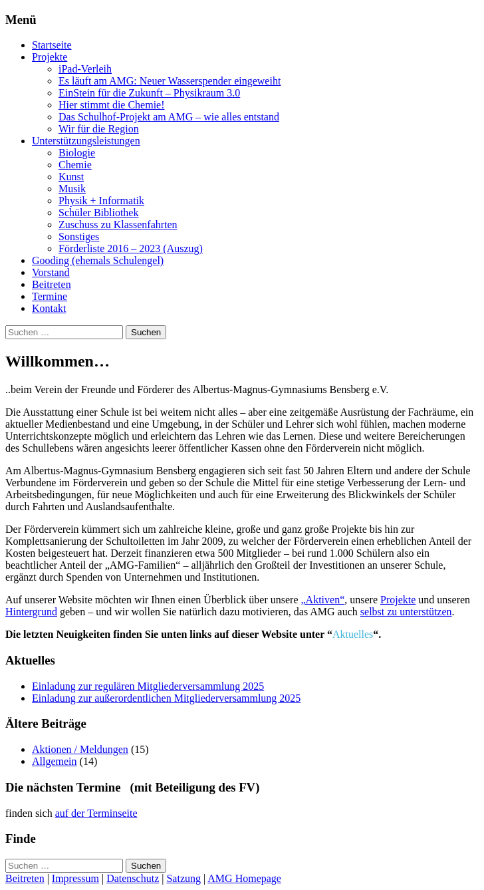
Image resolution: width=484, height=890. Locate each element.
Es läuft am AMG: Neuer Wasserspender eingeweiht (170, 80)
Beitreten (51, 284)
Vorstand (51, 272)
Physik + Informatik (101, 200)
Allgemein (54, 761)
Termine (49, 296)
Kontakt (49, 308)
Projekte (49, 57)
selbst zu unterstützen (406, 611)
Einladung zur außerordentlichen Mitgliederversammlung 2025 (166, 698)
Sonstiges (79, 236)
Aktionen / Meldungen (80, 749)
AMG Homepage (244, 878)
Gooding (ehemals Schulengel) (98, 260)
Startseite (52, 45)
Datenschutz (132, 878)
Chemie (75, 164)
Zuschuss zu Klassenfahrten (118, 224)
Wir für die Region (99, 128)
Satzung (183, 878)
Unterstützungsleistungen (86, 140)
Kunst (71, 176)
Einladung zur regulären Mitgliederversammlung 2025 (148, 686)
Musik (72, 188)
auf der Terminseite (96, 813)
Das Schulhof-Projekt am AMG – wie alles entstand (169, 116)
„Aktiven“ (322, 599)
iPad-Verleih (85, 68)
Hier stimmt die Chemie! (112, 104)
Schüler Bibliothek (98, 212)
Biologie (77, 152)
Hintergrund (31, 611)
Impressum (75, 878)
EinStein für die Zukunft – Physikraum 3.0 (149, 92)
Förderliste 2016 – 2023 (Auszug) (131, 248)
